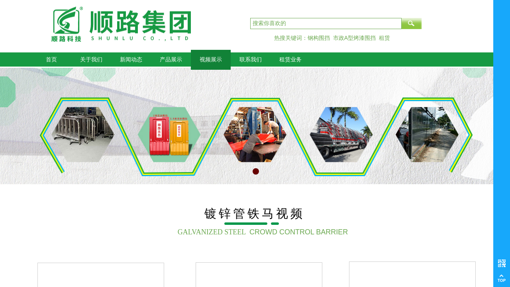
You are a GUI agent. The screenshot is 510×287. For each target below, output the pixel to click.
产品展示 (171, 60)
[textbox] (326, 23)
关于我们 (91, 60)
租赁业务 (290, 60)
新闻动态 (131, 60)
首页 (51, 60)
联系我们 (250, 60)
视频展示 (211, 60)
